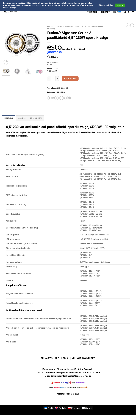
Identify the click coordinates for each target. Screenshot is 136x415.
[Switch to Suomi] (87, 408)
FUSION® (51, 29)
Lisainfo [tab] (22, 118)
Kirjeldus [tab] (8, 118)
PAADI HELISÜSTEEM (94, 27)
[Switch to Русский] (74, 408)
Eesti (118, 12)
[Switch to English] (60, 408)
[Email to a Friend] (59, 98)
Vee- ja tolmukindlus (15, 165)
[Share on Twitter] (54, 98)
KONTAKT (106, 12)
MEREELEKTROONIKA (74, 27)
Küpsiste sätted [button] (105, 5)
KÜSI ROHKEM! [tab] (36, 118)
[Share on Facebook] (50, 98)
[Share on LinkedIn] (68, 98)
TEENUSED (93, 12)
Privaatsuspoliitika (54, 358)
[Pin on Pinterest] (64, 98)
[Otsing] (125, 12)
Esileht (50, 27)
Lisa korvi (70, 78)
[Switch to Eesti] (48, 408)
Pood (59, 27)
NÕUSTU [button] (120, 5)
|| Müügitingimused (82, 358)
